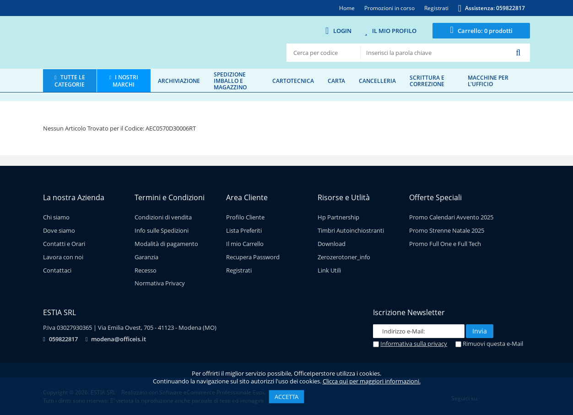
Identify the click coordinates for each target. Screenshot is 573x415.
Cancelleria (377, 80)
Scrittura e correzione (427, 80)
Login (342, 31)
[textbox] (435, 53)
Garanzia (146, 257)
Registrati (239, 270)
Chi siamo (56, 217)
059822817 (63, 339)
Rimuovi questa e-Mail (489, 343)
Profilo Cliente (245, 217)
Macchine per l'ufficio (488, 80)
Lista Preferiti (244, 230)
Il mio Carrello (245, 244)
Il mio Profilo (394, 31)
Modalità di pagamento (166, 244)
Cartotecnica (293, 80)
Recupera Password (253, 257)
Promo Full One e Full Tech (445, 244)
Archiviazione (179, 80)
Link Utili (329, 270)
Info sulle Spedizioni (162, 230)
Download (332, 244)
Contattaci (57, 270)
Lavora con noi (63, 257)
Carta (336, 80)
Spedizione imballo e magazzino (230, 81)
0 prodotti (485, 31)
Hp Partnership (338, 217)
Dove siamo (59, 230)
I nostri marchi (125, 80)
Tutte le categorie (69, 80)
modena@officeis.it (118, 339)
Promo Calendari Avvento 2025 (451, 217)
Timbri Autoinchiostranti (351, 230)
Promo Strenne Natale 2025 (446, 230)
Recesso (146, 270)
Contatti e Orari (64, 244)
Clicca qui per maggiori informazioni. (372, 381)
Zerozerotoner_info (344, 257)
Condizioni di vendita (163, 217)
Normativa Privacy (160, 283)
